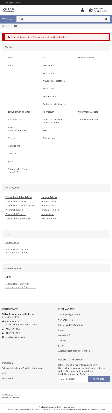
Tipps (8, 276)
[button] (82, 10)
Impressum (7, 362)
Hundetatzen (47, 214)
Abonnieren (99, 378)
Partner (62, 330)
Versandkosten (65, 319)
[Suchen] (59, 19)
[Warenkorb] (98, 10)
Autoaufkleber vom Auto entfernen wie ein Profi (17, 251)
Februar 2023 (12, 242)
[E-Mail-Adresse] (73, 379)
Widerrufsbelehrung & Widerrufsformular (22, 368)
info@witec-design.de (16, 337)
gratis (61, 345)
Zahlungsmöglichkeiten (69, 314)
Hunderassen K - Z (50, 209)
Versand (71, 407)
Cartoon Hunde (48, 218)
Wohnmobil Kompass (16, 214)
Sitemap (62, 340)
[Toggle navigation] (7, 19)
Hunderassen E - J (49, 205)
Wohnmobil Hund (14, 209)
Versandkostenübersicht (97, 409)
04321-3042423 (13, 328)
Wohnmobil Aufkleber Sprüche (21, 205)
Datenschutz (8, 378)
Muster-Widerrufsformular (71, 325)
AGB (4, 373)
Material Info (64, 335)
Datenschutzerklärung (69, 368)
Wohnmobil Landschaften (18, 218)
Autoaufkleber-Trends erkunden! (74, 350)
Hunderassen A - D (50, 201)
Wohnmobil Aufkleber (16, 201)
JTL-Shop (15, 397)
